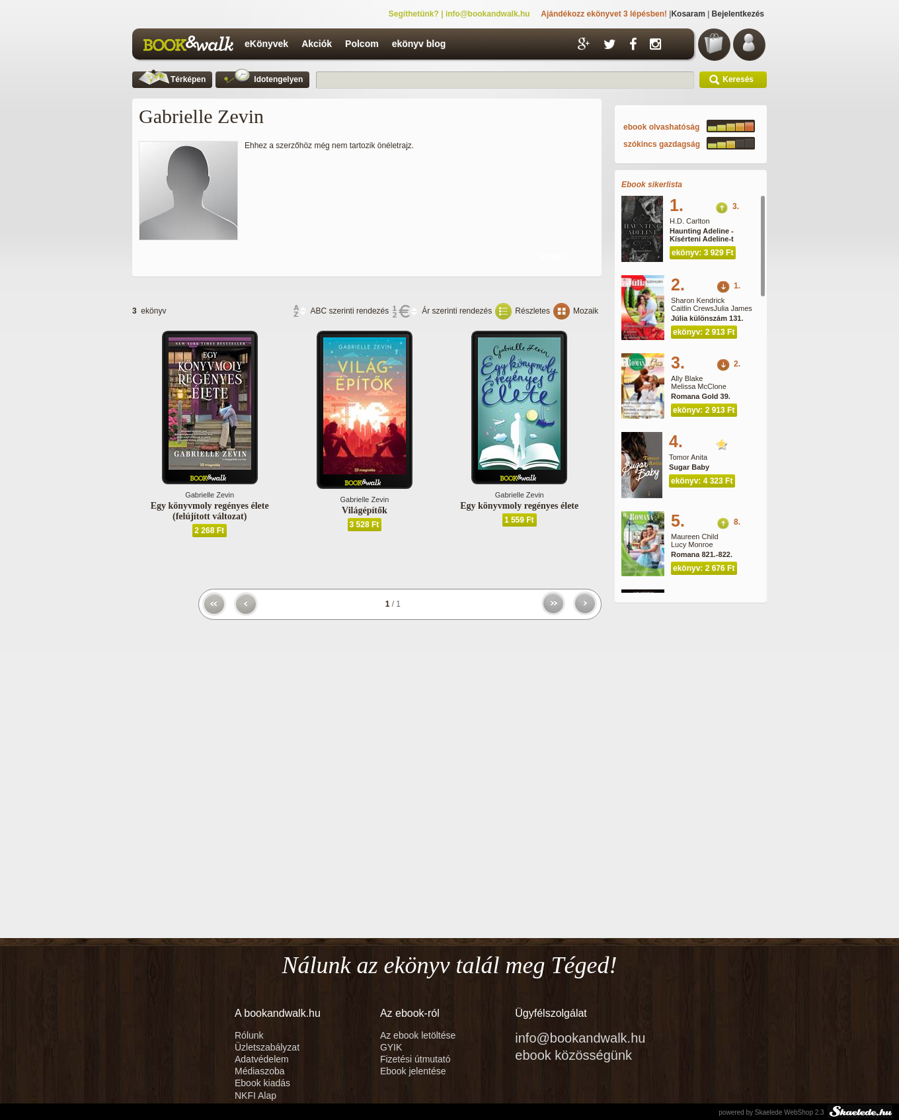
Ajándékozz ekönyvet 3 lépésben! (604, 14)
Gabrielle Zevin (209, 495)
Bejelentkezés (738, 14)
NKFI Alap (255, 1095)
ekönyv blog (419, 43)
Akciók (316, 43)
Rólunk (250, 1035)
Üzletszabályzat (267, 1047)
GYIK (391, 1047)
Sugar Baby (689, 467)
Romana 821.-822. (701, 554)
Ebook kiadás (262, 1083)
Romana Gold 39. (700, 396)
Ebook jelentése (413, 1071)
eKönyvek (266, 43)
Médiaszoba (260, 1071)
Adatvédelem (262, 1059)
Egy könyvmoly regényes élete (519, 506)
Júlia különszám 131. (707, 318)
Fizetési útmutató (415, 1059)
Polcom (362, 43)
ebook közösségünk (573, 1055)
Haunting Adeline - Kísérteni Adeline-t (702, 235)
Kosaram (688, 14)
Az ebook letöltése (417, 1035)
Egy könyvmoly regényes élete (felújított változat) (210, 511)
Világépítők (364, 510)
